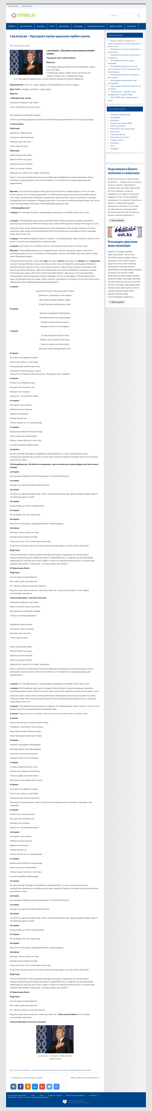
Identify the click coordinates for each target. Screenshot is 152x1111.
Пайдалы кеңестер (96, 26)
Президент (86, 1070)
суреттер (28, 85)
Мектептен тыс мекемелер (122, 129)
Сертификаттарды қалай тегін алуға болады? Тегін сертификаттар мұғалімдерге (124, 69)
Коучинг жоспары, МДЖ (121, 123)
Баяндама (114, 120)
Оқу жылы (114, 132)
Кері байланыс (27, 6)
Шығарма (131, 26)
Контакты (93, 1095)
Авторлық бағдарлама (120, 114)
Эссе (112, 146)
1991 (92, 200)
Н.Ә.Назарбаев (75, 1070)
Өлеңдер (114, 149)
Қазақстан (61, 276)
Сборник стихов (54, 1095)
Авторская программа (17, 1095)
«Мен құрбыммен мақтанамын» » (85, 1078)
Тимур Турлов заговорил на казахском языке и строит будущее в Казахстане (124, 44)
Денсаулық (64, 26)
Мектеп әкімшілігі (118, 126)
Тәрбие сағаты (115, 26)
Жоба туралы (13, 6)
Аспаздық (78, 26)
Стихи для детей (117, 134)
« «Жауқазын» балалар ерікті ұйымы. (26, 1078)
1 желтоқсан (36, 1070)
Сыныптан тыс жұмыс (21, 45)
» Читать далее (117, 220)
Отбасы (11, 26)
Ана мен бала (26, 26)
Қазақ (12, 107)
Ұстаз (51, 26)
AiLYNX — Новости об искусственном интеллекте (78, 1102)
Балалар (41, 26)
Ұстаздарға (115, 117)
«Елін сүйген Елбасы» (22, 1070)
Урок (33, 1095)
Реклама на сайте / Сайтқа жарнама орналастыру (28, 1097)
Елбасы (66, 1070)
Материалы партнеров (75, 1095)
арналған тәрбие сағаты (52, 1070)
